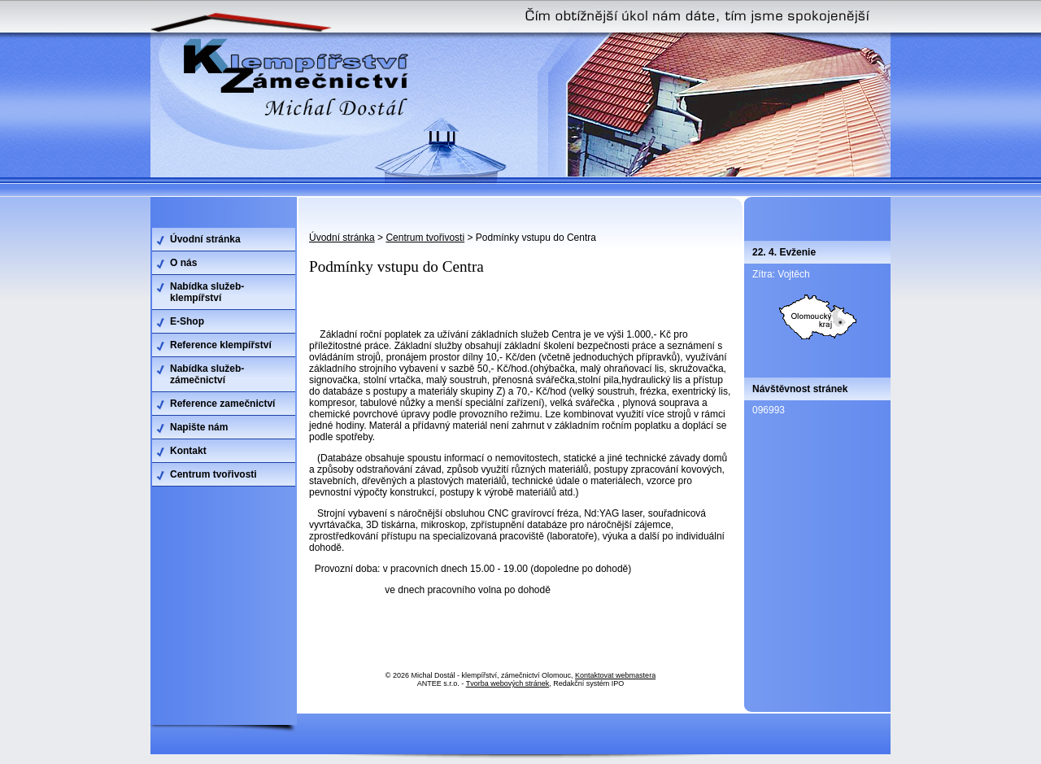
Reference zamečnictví (222, 403)
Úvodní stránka (342, 237)
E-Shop (187, 321)
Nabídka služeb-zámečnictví (207, 374)
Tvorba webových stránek (508, 683)
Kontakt (188, 450)
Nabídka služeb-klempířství (207, 292)
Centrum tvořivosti (424, 237)
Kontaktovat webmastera (615, 675)
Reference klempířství (221, 345)
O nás (183, 262)
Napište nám (199, 427)
